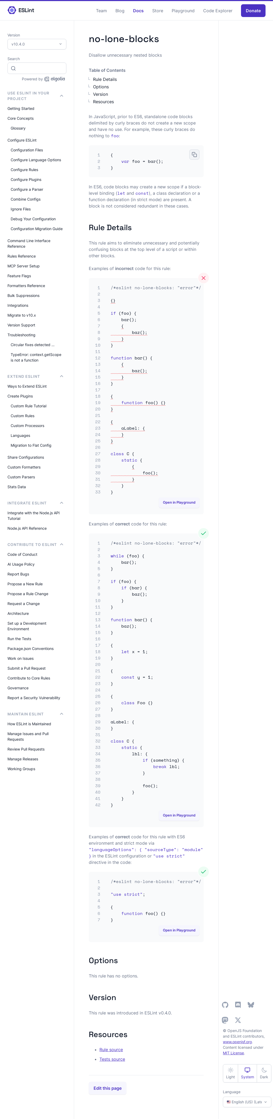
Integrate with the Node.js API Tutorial (33, 516)
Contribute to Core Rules (28, 678)
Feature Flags (19, 275)
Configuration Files (27, 150)
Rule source (111, 1049)
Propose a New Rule (25, 584)
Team (101, 10)
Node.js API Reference (27, 528)
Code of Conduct (22, 554)
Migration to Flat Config (31, 445)
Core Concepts (20, 118)
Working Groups (21, 768)
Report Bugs (18, 574)
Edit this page (108, 1088)
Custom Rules (22, 415)
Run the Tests (19, 638)
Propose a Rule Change (27, 593)
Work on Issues (20, 658)
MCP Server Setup (23, 266)
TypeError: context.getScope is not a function (36, 357)
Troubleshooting (21, 335)
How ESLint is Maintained (29, 724)
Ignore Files (21, 209)
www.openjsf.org (237, 1041)
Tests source (112, 1059)
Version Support (21, 325)
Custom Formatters (24, 467)
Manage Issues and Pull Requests (28, 736)
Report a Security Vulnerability (33, 697)
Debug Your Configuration (33, 219)
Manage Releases (22, 759)
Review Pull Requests (26, 749)
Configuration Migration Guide (37, 228)
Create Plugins (20, 396)
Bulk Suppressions (23, 295)
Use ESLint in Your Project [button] (35, 96)
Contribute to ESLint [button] (35, 544)
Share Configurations (25, 457)
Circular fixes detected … (33, 344)
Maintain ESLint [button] (35, 714)
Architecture (18, 613)
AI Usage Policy (21, 564)
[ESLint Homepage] (20, 10)
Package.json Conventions (30, 648)
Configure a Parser (27, 189)
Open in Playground (179, 502)
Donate (253, 10)
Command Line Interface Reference (28, 243)
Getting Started (20, 108)
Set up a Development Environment (26, 626)
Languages (20, 435)
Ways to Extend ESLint (27, 386)
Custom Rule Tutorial (28, 406)
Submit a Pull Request (26, 668)
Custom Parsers (21, 477)
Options (101, 86)
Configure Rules (24, 169)
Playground (183, 10)
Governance (18, 688)
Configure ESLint (22, 140)
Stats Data (16, 486)
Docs (138, 10)
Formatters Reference (26, 285)
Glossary (18, 128)
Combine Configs (26, 199)
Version (100, 94)
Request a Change (23, 603)
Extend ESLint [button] (35, 376)
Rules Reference (21, 256)
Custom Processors (27, 425)
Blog (120, 10)
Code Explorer (217, 10)
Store (157, 10)
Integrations (17, 305)
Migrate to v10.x (21, 315)
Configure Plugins (26, 179)
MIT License (233, 1053)
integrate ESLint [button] (35, 503)
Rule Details (105, 79)
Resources (103, 101)
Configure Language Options (36, 160)
